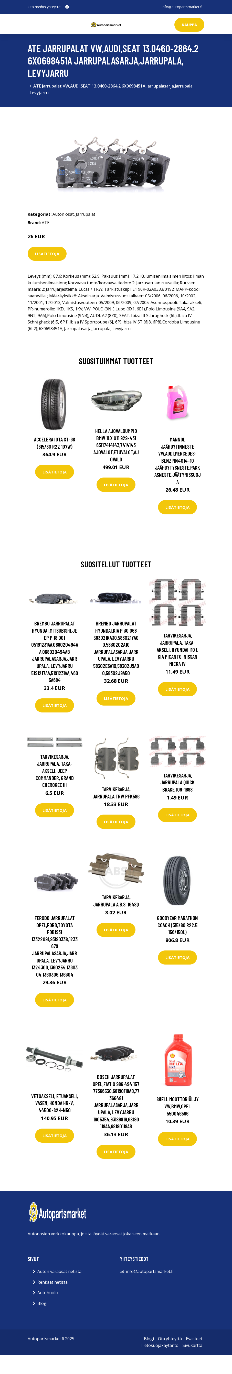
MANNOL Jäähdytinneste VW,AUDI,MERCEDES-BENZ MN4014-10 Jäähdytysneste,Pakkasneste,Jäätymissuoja (177, 460)
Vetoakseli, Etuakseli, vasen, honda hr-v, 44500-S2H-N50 (54, 1103)
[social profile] (67, 7)
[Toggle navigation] (34, 24)
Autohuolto (48, 1292)
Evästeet (194, 1338)
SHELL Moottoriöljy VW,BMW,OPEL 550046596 (177, 1106)
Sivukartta (192, 1345)
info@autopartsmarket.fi (182, 6)
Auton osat (63, 214)
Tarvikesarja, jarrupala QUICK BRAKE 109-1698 (177, 782)
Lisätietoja (47, 253)
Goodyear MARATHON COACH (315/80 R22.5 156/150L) (177, 925)
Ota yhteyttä (170, 1338)
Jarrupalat (85, 214)
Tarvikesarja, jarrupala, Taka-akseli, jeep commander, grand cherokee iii (55, 770)
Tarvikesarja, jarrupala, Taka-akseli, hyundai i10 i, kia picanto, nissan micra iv (177, 649)
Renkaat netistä (52, 1282)
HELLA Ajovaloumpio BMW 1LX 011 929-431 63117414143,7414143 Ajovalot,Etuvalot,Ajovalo (116, 445)
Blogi (42, 1303)
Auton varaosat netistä (59, 1271)
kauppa (189, 24)
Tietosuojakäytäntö (159, 1345)
